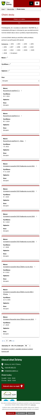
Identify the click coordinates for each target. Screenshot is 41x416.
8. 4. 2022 (6, 272)
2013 (18, 44)
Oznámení (14, 53)
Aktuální (6, 105)
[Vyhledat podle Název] (20, 61)
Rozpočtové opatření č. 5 (12, 91)
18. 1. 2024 (6, 121)
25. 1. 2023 (6, 96)
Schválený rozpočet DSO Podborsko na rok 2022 (20, 166)
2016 (5, 47)
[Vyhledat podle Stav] (20, 81)
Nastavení (31, 413)
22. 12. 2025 (6, 300)
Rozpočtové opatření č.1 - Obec (15, 141)
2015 (32, 44)
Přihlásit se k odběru (26, 19)
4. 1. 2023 (6, 197)
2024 (25, 50)
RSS (28, 23)
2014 (25, 44)
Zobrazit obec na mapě (11, 386)
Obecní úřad (10, 9)
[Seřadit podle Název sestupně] (8, 57)
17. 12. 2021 (6, 172)
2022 (11, 50)
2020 (32, 47)
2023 (18, 50)
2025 (32, 50)
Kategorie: (5, 44)
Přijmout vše (10, 413)
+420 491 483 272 (10, 367)
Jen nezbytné (21, 413)
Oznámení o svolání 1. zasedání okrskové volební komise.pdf (17, 350)
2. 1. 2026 (6, 247)
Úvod (3, 9)
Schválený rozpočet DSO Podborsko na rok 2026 (20, 242)
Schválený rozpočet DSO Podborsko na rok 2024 (20, 216)
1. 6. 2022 (6, 147)
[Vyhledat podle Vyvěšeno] (20, 67)
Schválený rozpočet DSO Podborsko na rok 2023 (20, 191)
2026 (5, 53)
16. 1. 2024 (6, 222)
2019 (25, 47)
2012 (12, 44)
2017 (11, 47)
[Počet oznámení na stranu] (27, 345)
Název (4, 58)
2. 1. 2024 (6, 325)
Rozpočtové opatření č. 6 (12, 116)
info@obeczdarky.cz (11, 371)
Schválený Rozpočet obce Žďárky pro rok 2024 (20, 319)
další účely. (33, 405)
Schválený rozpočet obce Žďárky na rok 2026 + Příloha (18, 293)
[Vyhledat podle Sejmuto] (20, 74)
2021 (5, 50)
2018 (18, 47)
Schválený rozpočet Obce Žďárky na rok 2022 (19, 267)
